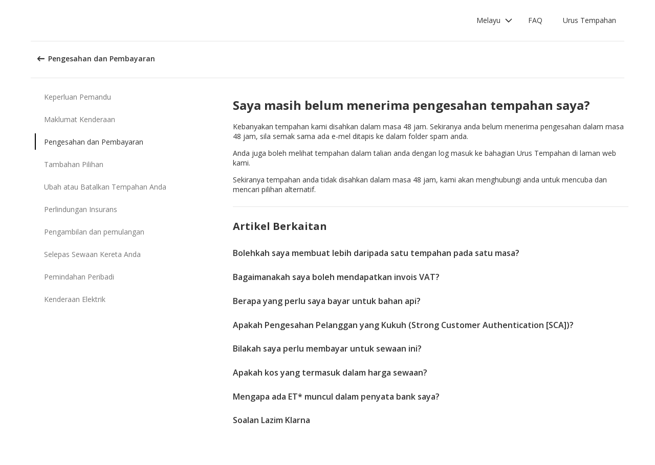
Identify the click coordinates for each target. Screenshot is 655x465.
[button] (494, 20)
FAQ (535, 20)
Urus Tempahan (589, 20)
